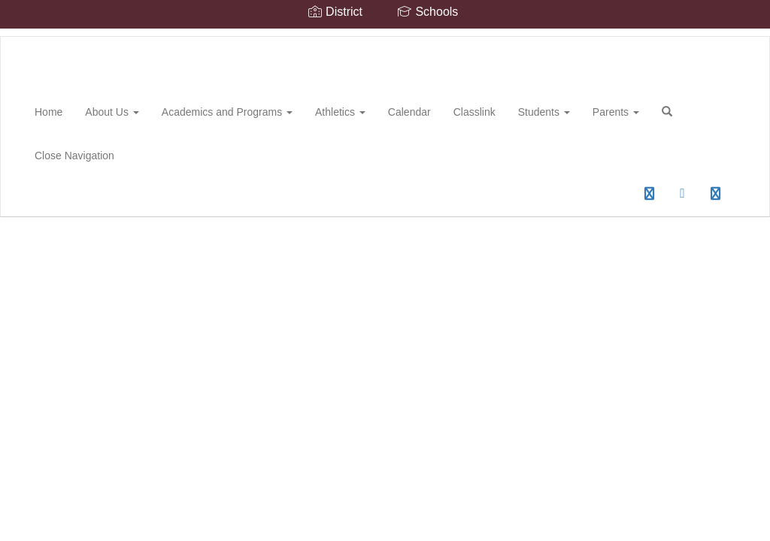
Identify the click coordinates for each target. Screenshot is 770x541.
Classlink (474, 112)
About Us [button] (111, 112)
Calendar (409, 112)
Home (48, 112)
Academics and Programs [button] (227, 112)
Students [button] (544, 112)
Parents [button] (616, 112)
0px (615, 198)
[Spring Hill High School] (23, 37)
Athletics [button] (340, 112)
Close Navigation (74, 156)
